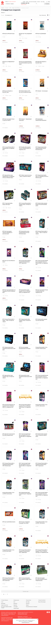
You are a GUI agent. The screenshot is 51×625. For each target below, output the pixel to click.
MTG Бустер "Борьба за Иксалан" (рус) (7, 91)
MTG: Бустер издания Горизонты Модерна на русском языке (7, 232)
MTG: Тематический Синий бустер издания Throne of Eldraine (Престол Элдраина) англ (25, 465)
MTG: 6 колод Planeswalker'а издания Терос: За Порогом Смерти (25, 204)
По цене (2, 15)
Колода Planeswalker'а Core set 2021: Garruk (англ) (8, 493)
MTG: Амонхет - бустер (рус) (42, 90)
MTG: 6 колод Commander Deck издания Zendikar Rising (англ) (25, 579)
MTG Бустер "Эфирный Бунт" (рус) (8, 62)
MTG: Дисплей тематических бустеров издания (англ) (8, 434)
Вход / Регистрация (41, 601)
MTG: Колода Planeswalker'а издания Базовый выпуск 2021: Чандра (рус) (41, 464)
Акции (27, 1)
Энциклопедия (16, 608)
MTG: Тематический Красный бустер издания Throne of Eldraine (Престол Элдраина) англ (42, 377)
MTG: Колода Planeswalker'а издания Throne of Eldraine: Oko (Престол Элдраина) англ (42, 551)
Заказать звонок (23, 4)
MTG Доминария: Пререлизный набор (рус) (41, 119)
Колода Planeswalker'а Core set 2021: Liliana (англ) (41, 405)
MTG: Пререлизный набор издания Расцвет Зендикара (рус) (25, 494)
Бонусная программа (32, 1)
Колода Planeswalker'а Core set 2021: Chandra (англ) (41, 348)
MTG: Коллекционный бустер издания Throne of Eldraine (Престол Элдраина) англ (8, 406)
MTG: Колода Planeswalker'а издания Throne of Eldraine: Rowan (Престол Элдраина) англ (25, 406)
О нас (2, 601)
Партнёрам (3, 603)
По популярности (8, 15)
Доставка (42, 1)
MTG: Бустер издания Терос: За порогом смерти (8, 119)
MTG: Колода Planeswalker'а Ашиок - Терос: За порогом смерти (8, 320)
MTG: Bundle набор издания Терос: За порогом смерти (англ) (41, 435)
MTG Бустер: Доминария (41, 33)
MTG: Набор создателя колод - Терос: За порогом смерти (25, 176)
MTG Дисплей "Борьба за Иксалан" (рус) (41, 62)
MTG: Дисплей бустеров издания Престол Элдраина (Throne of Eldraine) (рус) (8, 176)
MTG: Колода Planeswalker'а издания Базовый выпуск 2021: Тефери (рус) (25, 551)
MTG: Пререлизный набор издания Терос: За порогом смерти (24, 320)
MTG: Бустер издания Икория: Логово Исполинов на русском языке (25, 63)
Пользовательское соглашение (31, 606)
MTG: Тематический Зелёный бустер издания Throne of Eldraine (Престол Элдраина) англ (42, 262)
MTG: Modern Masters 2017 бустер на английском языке (25, 91)
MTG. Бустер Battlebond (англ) (8, 521)
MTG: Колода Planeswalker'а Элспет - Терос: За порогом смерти (41, 232)
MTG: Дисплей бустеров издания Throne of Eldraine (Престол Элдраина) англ (24, 291)
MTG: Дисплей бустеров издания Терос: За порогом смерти (8, 376)
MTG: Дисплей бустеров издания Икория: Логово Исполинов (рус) (24, 232)
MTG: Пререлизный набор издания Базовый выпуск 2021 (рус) (8, 348)
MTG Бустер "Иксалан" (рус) (8, 33)
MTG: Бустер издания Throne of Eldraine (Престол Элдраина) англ (42, 291)
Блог (14, 601)
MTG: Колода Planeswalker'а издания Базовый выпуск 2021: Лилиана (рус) (8, 464)
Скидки (24, 1)
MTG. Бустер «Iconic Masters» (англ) (8, 261)
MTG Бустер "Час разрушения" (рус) (25, 34)
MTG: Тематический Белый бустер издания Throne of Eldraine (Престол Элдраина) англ (25, 435)
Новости (38, 1)
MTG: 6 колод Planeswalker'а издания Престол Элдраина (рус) (8, 148)
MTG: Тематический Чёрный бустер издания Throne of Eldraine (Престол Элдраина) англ (42, 494)
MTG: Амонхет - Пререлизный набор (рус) (25, 119)
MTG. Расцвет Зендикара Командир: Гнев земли (24, 522)
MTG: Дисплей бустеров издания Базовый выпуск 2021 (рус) (25, 376)
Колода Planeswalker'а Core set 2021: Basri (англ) (8, 550)
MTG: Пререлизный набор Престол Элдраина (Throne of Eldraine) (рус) (42, 176)
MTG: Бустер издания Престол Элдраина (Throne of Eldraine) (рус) (8, 291)
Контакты (27, 603)
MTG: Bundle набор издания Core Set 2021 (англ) (41, 320)
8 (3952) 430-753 (25, 3)
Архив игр (15, 603)
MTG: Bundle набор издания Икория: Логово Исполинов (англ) (41, 204)
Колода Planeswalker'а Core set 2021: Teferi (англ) (41, 522)
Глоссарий (15, 606)
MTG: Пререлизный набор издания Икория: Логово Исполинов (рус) (41, 148)
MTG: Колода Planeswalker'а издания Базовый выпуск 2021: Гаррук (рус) (25, 262)
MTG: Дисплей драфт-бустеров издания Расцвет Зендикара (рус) (41, 579)
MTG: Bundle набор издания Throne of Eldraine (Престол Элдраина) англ (25, 148)
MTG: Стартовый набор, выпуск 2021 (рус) (7, 204)
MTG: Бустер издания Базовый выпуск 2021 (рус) (24, 348)
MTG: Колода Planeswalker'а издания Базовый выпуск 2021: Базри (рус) (8, 579)
